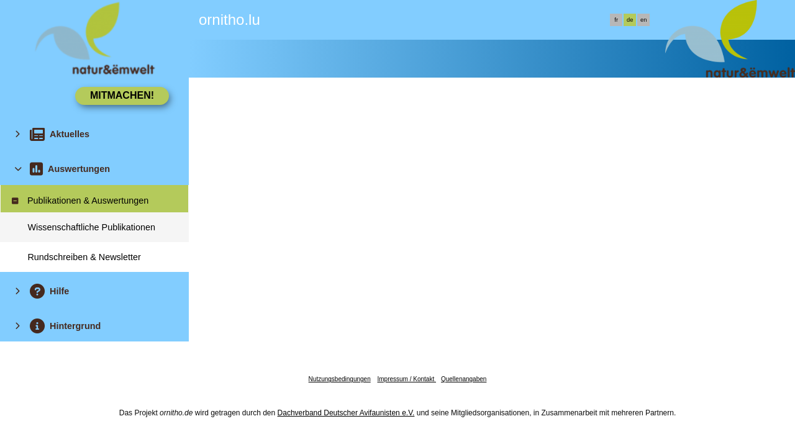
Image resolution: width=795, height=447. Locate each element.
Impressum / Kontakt (406, 379)
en (643, 20)
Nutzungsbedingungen (340, 379)
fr (616, 20)
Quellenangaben (463, 379)
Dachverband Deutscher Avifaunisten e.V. (346, 413)
